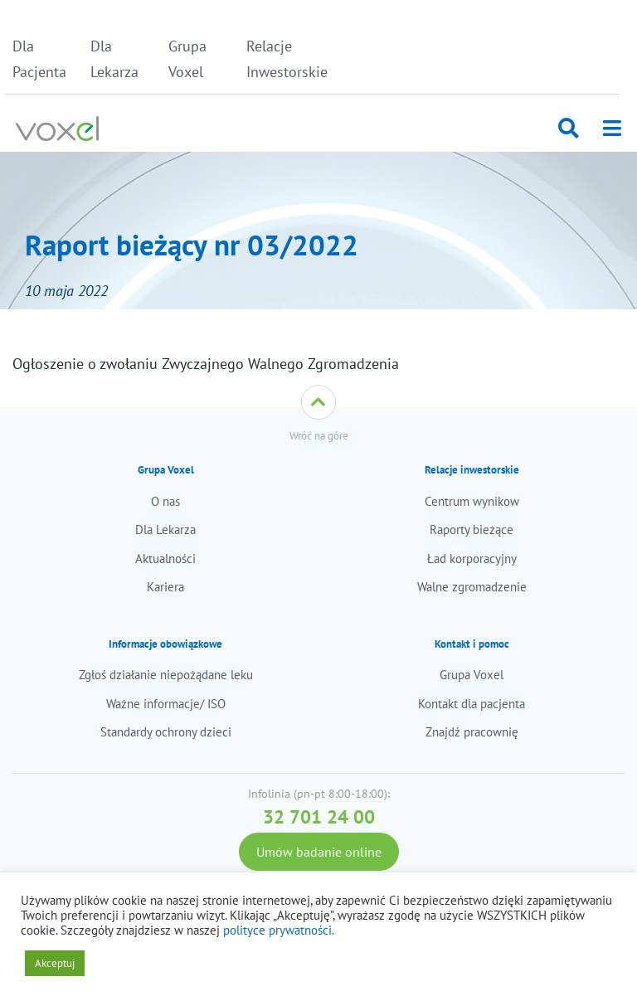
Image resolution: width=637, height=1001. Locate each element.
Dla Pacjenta (39, 58)
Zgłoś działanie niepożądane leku (166, 675)
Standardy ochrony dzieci (165, 732)
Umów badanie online (319, 851)
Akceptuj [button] (55, 963)
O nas (165, 501)
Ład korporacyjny (472, 558)
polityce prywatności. (278, 930)
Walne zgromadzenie (472, 587)
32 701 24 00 (319, 816)
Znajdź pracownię (471, 732)
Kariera (165, 587)
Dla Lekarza (114, 58)
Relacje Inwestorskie (280, 58)
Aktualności (165, 558)
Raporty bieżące (471, 529)
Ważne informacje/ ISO (166, 704)
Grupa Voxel (187, 58)
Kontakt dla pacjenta (471, 704)
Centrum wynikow (472, 501)
